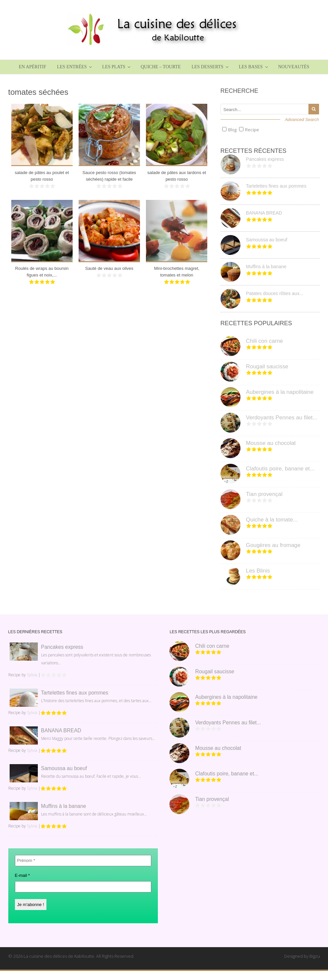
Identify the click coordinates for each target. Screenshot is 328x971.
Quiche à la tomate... (272, 519)
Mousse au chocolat (271, 443)
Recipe (252, 130)
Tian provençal (264, 494)
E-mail (22, 875)
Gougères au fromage (273, 545)
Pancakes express (265, 159)
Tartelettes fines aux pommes (276, 186)
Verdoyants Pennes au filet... (281, 417)
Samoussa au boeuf (267, 239)
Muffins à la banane (266, 266)
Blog (232, 130)
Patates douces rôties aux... (274, 293)
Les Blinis (258, 571)
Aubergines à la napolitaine (280, 392)
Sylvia (32, 675)
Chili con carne (264, 341)
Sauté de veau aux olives (109, 268)
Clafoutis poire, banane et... (280, 468)
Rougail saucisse (267, 366)
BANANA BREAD (264, 212)
